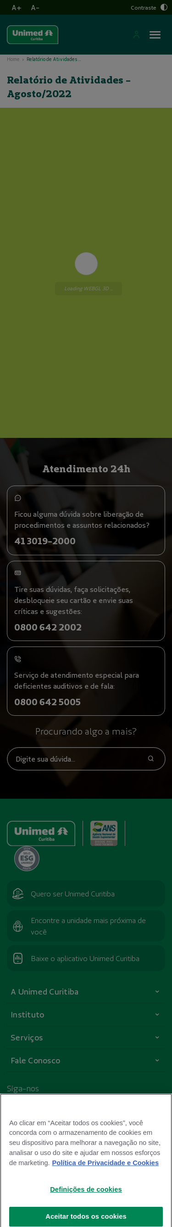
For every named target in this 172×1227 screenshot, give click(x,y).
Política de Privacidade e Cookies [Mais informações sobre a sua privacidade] (105, 1168)
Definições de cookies (86, 1195)
